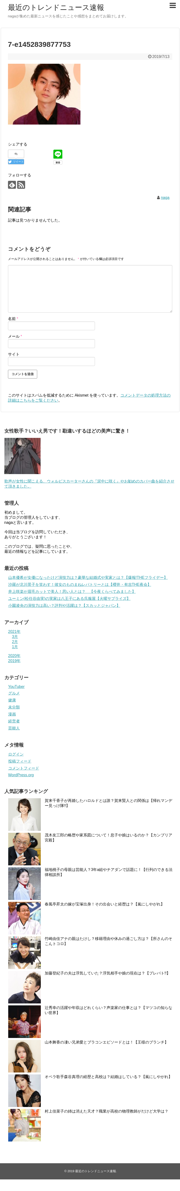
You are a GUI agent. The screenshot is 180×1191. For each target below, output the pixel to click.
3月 (15, 637)
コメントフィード (23, 768)
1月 (15, 647)
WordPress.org (21, 775)
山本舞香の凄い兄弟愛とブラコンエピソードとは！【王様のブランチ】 (106, 1042)
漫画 (12, 714)
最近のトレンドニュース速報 (56, 7)
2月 (15, 642)
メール (15, 336)
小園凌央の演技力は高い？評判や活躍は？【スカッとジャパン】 (64, 605)
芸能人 (14, 728)
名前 (13, 319)
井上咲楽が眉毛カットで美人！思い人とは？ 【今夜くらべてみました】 (72, 591)
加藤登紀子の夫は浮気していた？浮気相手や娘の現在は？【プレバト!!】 (108, 973)
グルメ (14, 693)
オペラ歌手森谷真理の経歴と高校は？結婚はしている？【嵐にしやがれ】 (108, 1077)
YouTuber (16, 687)
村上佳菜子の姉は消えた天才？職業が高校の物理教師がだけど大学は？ (106, 1111)
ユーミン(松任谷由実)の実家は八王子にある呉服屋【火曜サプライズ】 (69, 598)
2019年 (14, 661)
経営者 (14, 721)
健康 (12, 700)
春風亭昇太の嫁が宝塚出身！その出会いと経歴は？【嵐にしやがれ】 (105, 904)
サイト (14, 354)
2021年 (14, 632)
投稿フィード (19, 761)
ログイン (16, 754)
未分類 (14, 707)
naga (165, 198)
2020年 (14, 656)
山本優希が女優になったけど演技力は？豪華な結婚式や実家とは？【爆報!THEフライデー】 (88, 577)
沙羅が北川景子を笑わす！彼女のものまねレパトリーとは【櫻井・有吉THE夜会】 (79, 584)
